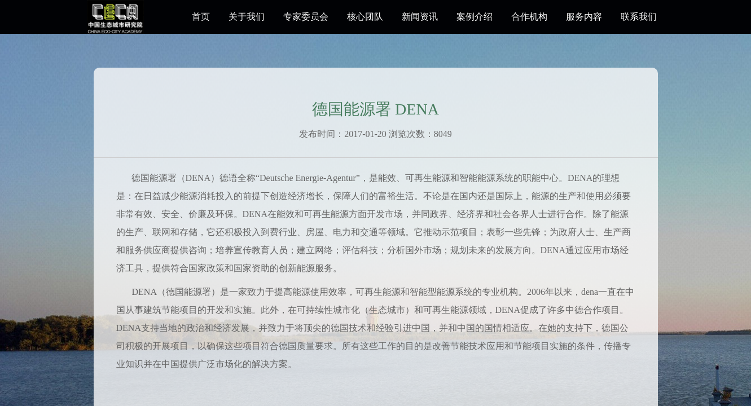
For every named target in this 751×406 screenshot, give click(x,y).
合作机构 (529, 16)
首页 (201, 16)
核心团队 (365, 16)
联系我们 (639, 16)
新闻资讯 (420, 16)
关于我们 (247, 16)
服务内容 (584, 16)
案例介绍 (474, 16)
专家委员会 (305, 16)
